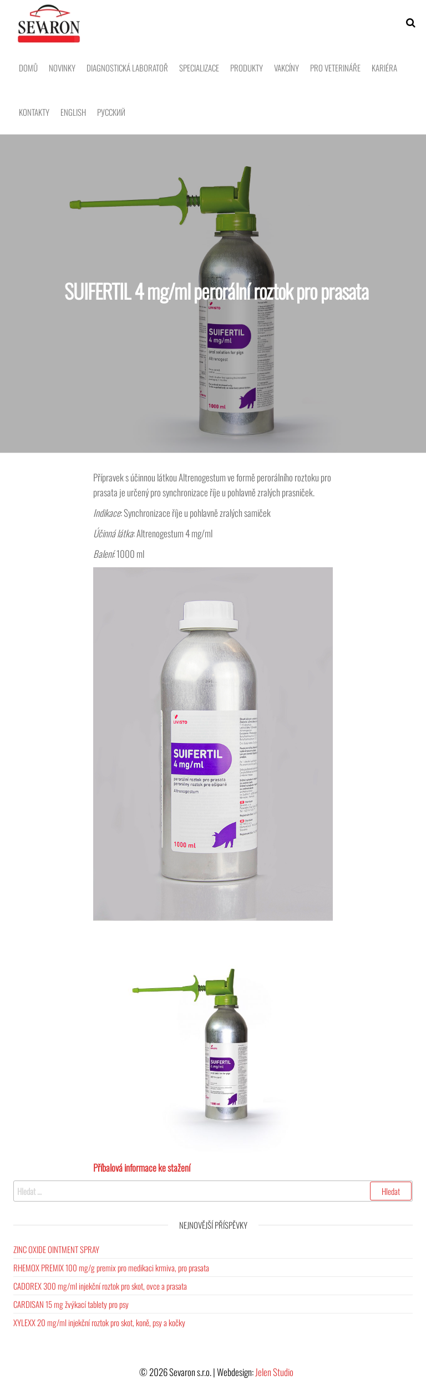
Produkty (246, 67)
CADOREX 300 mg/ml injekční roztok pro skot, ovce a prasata (100, 1286)
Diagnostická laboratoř (127, 67)
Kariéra (384, 67)
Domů (28, 67)
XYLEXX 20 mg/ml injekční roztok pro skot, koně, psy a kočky (99, 1322)
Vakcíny (286, 67)
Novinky (62, 67)
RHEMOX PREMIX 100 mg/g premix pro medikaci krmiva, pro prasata (111, 1267)
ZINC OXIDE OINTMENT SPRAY (56, 1249)
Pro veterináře (335, 67)
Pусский (111, 112)
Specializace (199, 67)
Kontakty (34, 112)
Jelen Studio (274, 1372)
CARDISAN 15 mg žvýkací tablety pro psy (71, 1304)
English (73, 112)
